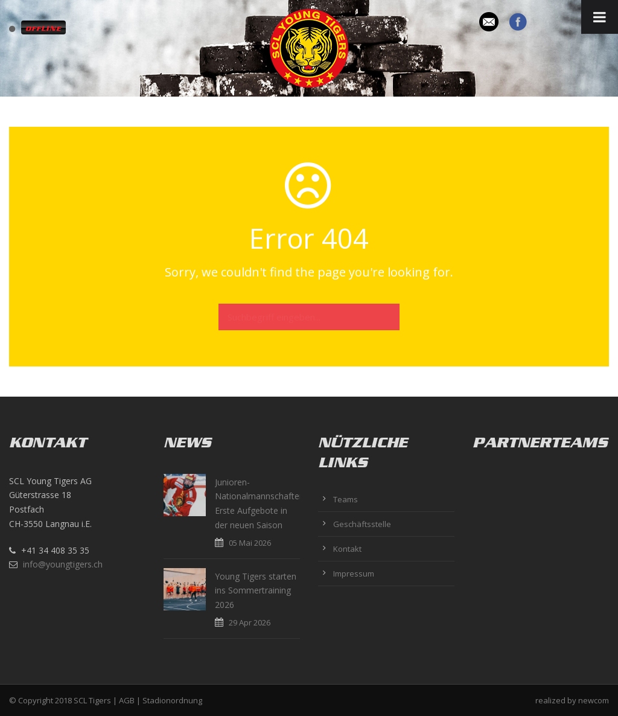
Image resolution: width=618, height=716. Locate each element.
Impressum (353, 573)
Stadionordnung (172, 700)
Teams (345, 499)
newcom (593, 700)
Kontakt (347, 548)
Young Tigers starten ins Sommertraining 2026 (255, 591)
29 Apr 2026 (249, 622)
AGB (127, 700)
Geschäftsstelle (362, 524)
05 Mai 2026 (250, 542)
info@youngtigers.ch (63, 564)
